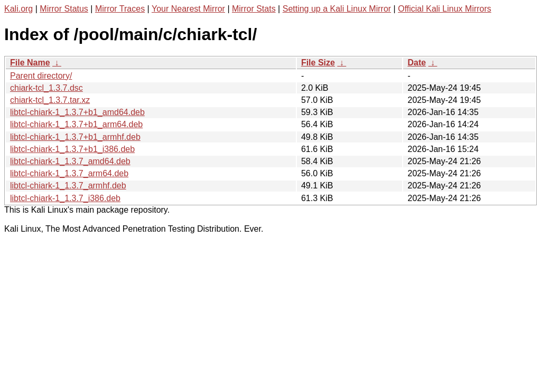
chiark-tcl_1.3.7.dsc (46, 87)
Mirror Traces (120, 8)
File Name (30, 62)
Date (416, 62)
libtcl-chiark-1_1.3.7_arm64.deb (69, 173)
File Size (318, 62)
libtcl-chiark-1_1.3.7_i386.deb (65, 198)
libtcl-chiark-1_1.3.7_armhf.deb (68, 185)
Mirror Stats (254, 8)
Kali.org (18, 8)
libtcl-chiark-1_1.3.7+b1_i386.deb (72, 149)
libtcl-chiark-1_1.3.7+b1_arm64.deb (76, 124)
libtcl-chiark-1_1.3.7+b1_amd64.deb (77, 112)
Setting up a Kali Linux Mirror (337, 8)
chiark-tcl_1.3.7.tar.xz (50, 100)
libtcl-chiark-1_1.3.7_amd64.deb (70, 161)
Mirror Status (64, 8)
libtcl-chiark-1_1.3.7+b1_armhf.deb (75, 136)
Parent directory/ (41, 75)
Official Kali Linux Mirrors (444, 8)
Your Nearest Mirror (188, 8)
